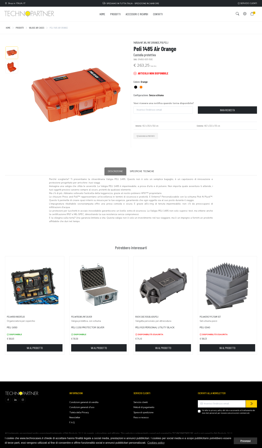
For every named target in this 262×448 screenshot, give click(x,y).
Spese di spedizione (143, 412)
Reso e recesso (141, 417)
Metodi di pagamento (144, 407)
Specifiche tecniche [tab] (142, 171)
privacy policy (216, 410)
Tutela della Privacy (79, 412)
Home (8, 27)
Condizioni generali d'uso (81, 407)
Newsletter (74, 417)
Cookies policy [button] (156, 442)
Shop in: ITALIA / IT (15, 3)
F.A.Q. (72, 422)
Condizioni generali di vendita (83, 402)
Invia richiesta (227, 110)
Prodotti (20, 27)
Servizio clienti (247, 3)
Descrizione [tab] (115, 171)
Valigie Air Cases (36, 27)
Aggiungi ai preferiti (146, 136)
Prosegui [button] (245, 440)
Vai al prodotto (35, 348)
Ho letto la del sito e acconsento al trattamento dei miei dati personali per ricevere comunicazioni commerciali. (228, 412)
